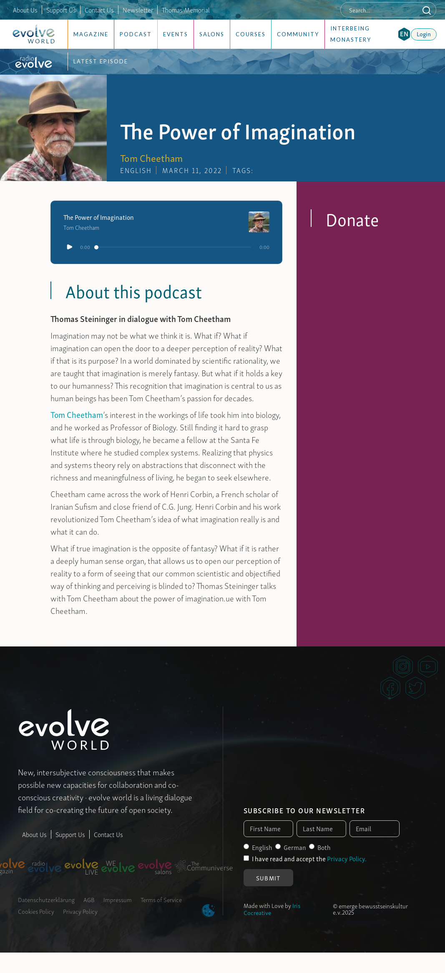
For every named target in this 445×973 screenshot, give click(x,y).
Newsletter (138, 9)
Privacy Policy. (347, 858)
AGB (89, 899)
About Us (25, 9)
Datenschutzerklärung (46, 899)
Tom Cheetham (76, 414)
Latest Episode (100, 61)
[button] (404, 34)
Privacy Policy (80, 911)
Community (298, 34)
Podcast (136, 34)
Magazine (90, 34)
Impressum (117, 899)
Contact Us (99, 9)
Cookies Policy (36, 911)
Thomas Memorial (186, 9)
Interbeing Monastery (350, 34)
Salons (211, 34)
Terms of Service (161, 899)
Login (424, 33)
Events (175, 34)
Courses (251, 34)
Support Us (61, 9)
